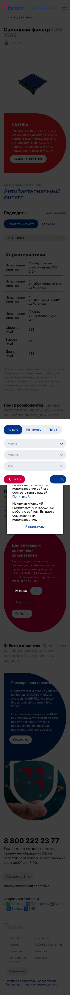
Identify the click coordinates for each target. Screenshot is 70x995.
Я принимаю (35, 527)
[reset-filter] (62, 484)
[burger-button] (64, 7)
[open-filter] (54, 484)
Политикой (20, 497)
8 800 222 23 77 (44, 8)
